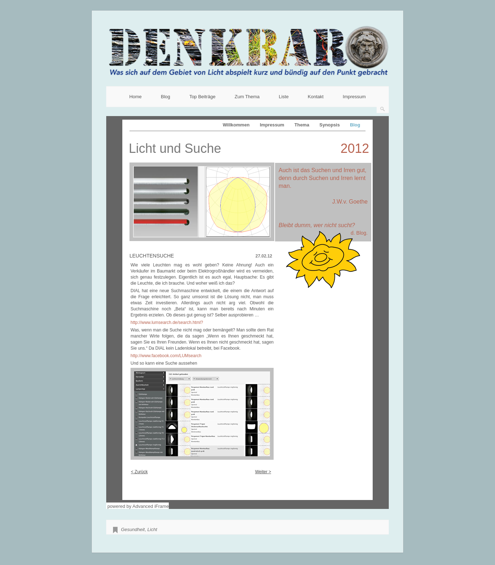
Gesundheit (133, 529)
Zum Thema (247, 96)
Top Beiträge (202, 96)
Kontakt (316, 96)
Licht (152, 529)
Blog (165, 96)
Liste (283, 96)
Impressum (354, 96)
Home (135, 96)
